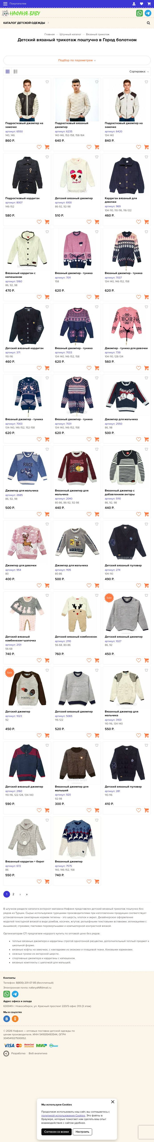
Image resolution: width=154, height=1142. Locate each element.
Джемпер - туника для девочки (126, 348)
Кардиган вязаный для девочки (121, 200)
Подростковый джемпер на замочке (24, 125)
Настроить (82, 1132)
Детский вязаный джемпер (74, 198)
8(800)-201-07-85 (26, 982)
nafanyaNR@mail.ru (40, 987)
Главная (50, 34)
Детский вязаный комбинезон (76, 637)
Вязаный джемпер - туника (74, 273)
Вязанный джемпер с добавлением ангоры (120, 492)
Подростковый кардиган (22, 198)
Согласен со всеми (56, 1132)
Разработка (18, 1053)
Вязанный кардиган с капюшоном (20, 275)
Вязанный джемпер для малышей (71, 788)
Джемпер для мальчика (121, 419)
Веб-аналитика (38, 1053)
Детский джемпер (17, 711)
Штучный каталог (70, 34)
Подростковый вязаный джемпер (71, 125)
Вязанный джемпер (69, 861)
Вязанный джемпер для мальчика (71, 492)
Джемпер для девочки (20, 565)
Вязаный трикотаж (97, 34)
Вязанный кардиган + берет (24, 861)
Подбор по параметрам (77, 60)
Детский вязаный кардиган (24, 348)
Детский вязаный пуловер (123, 565)
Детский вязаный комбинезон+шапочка (20, 638)
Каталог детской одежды (24, 23)
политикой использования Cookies (63, 1115)
